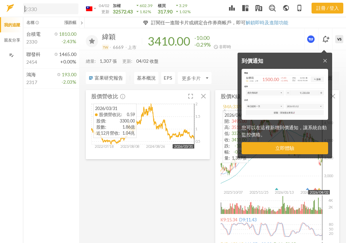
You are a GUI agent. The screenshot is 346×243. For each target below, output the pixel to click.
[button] (49, 8)
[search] (50, 8)
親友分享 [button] (12, 40)
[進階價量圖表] (311, 39)
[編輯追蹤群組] (11, 55)
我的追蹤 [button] (12, 24)
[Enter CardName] (151, 64)
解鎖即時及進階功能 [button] (267, 22)
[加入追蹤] (92, 41)
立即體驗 (284, 148)
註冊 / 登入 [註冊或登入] (327, 8)
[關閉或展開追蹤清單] (81, 22)
